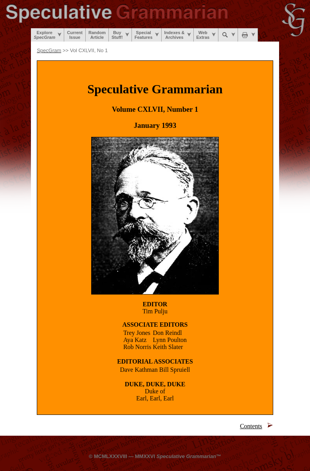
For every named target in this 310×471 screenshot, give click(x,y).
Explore (47, 35)
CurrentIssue (75, 35)
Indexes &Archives (177, 35)
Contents (251, 426)
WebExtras (206, 35)
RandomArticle (97, 35)
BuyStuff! (120, 35)
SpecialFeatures (147, 35)
